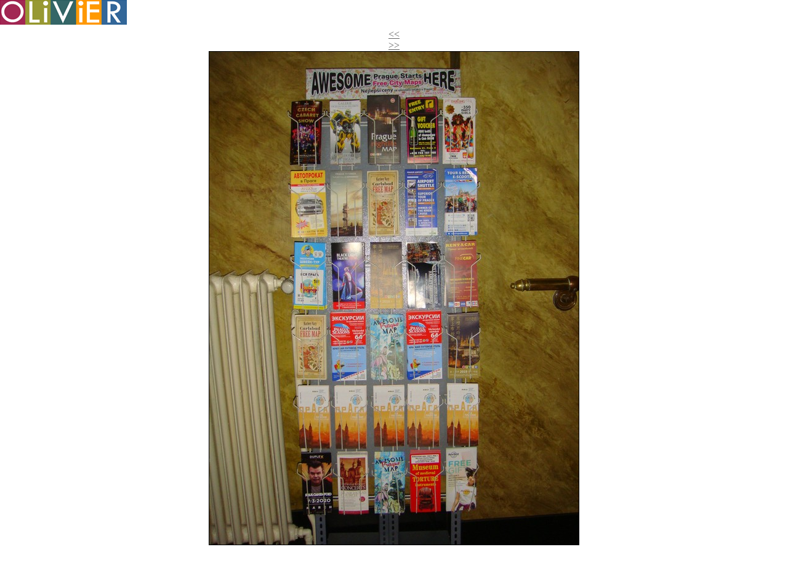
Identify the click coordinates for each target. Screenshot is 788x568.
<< (394, 34)
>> (394, 45)
